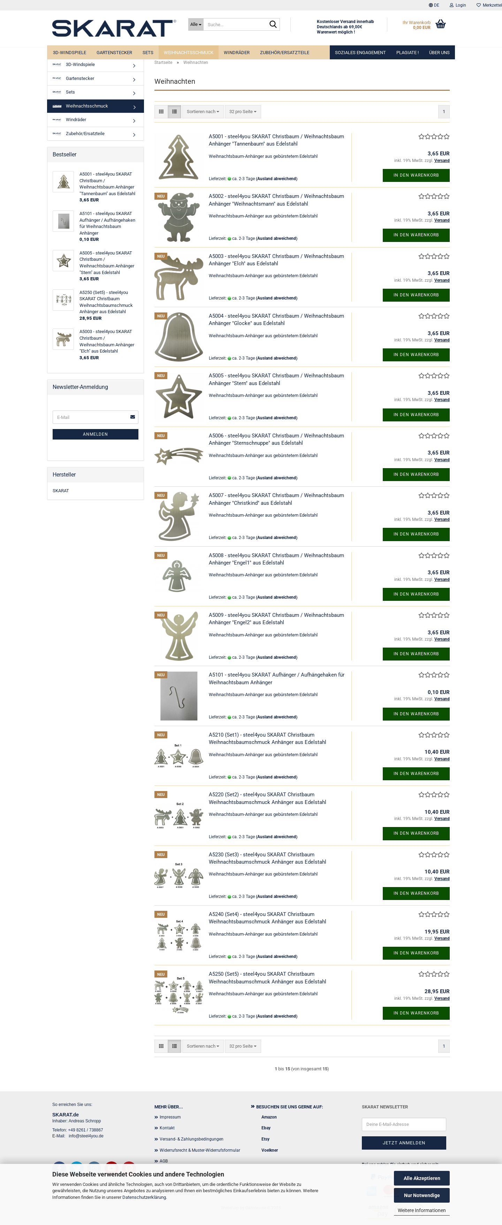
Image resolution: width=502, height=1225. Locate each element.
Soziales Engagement (360, 52)
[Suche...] (196, 24)
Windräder (237, 52)
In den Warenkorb (416, 175)
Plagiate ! (407, 52)
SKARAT (61, 490)
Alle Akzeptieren (422, 1178)
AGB (164, 1161)
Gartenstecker (114, 52)
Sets (148, 52)
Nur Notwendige (422, 1195)
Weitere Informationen (422, 1210)
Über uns (439, 52)
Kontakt (167, 1128)
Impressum (170, 1117)
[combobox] (203, 112)
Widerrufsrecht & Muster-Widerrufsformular (200, 1150)
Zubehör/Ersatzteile (284, 52)
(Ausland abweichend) (276, 178)
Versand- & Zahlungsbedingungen (191, 1139)
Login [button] (458, 5)
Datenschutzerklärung (144, 1197)
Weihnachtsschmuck (188, 52)
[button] (434, 5)
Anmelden (95, 434)
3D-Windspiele (69, 52)
